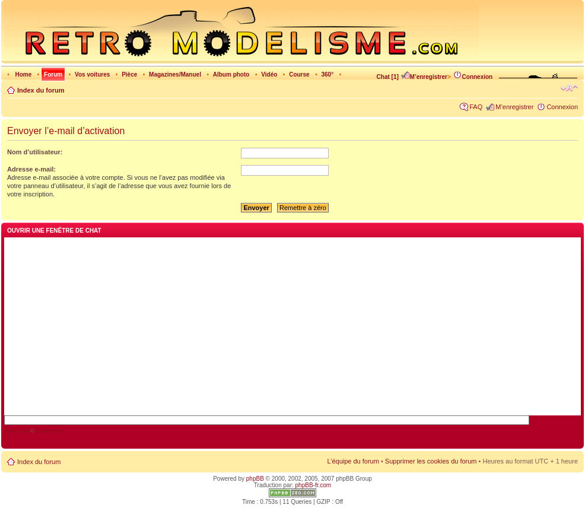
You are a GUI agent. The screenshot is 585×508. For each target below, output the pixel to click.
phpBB (255, 478)
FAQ (475, 106)
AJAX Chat (16, 431)
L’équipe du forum (353, 461)
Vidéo (269, 74)
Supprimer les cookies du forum (431, 461)
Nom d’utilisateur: (35, 151)
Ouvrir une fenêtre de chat (54, 230)
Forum (53, 74)
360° (327, 74)
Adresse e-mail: (31, 169)
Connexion (473, 77)
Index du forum (40, 90)
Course (299, 74)
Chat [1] (388, 77)
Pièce (129, 74)
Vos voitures (92, 74)
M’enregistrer (423, 77)
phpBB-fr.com (313, 485)
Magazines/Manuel (175, 74)
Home (23, 74)
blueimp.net (49, 431)
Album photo (231, 74)
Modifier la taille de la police (569, 87)
